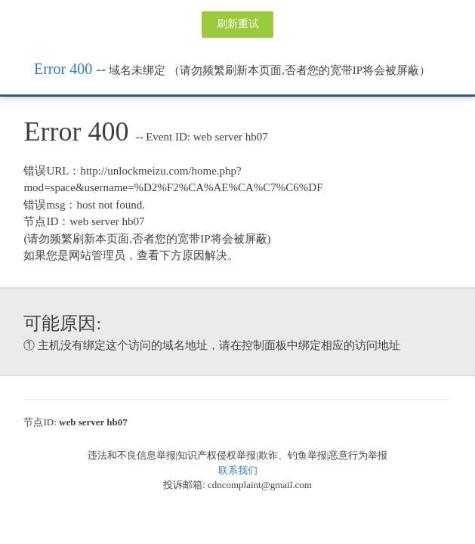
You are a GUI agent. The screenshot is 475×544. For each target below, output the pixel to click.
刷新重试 (238, 23)
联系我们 (238, 470)
